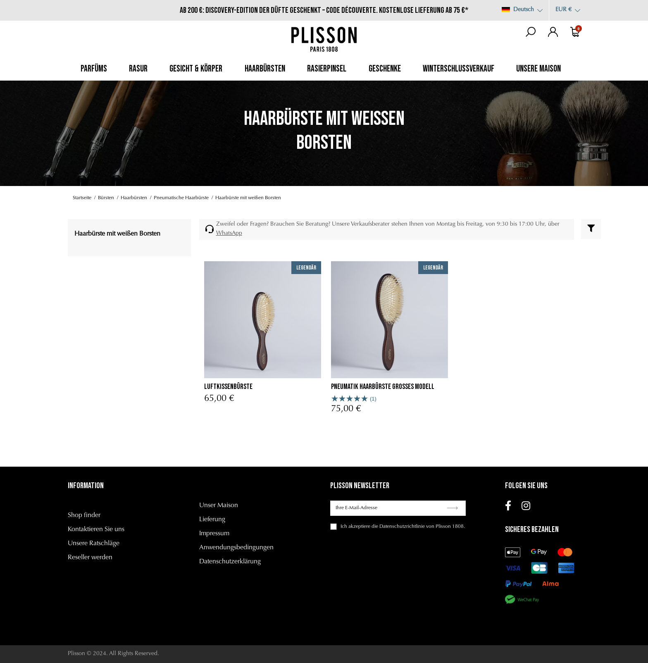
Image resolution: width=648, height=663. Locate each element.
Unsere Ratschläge (93, 543)
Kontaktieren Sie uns (96, 529)
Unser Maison (218, 505)
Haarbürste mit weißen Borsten (117, 234)
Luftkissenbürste (228, 386)
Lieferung (212, 519)
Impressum (214, 533)
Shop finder (84, 515)
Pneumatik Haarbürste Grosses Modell (382, 386)
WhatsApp (229, 233)
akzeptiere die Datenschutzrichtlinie (386, 526)
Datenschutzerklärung (230, 561)
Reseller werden (90, 557)
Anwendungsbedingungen (236, 547)
